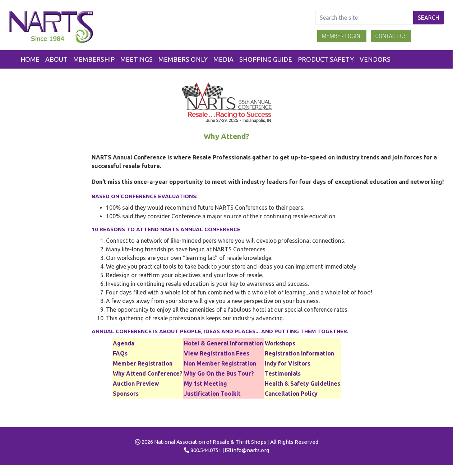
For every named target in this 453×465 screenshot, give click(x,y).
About (56, 59)
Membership (94, 59)
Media (223, 59)
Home (30, 59)
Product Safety (326, 59)
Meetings (136, 59)
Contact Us (391, 35)
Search (428, 17)
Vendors (375, 59)
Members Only (183, 59)
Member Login (342, 35)
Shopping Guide (265, 59)
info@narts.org (250, 450)
